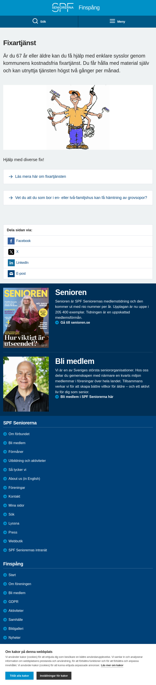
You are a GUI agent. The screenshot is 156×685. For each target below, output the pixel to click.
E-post (21, 273)
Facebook (23, 241)
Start (12, 575)
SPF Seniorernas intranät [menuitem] (28, 550)
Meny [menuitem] (117, 21)
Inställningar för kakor (54, 675)
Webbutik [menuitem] (16, 541)
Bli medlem (17, 443)
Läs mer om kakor (112, 665)
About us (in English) (24, 478)
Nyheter (15, 637)
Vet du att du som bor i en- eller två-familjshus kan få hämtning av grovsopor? (81, 198)
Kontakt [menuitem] (14, 496)
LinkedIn (22, 262)
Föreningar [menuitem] (17, 487)
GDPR (13, 601)
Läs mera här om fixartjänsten (40, 176)
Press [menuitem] (13, 532)
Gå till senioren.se (75, 322)
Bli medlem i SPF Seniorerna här (86, 397)
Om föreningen (20, 584)
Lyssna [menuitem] (14, 523)
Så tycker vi (17, 469)
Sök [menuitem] (39, 21)
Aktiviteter (16, 610)
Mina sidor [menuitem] (16, 505)
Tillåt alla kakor (19, 675)
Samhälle (16, 619)
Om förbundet (19, 434)
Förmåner (16, 452)
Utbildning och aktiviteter (27, 461)
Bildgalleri (16, 628)
